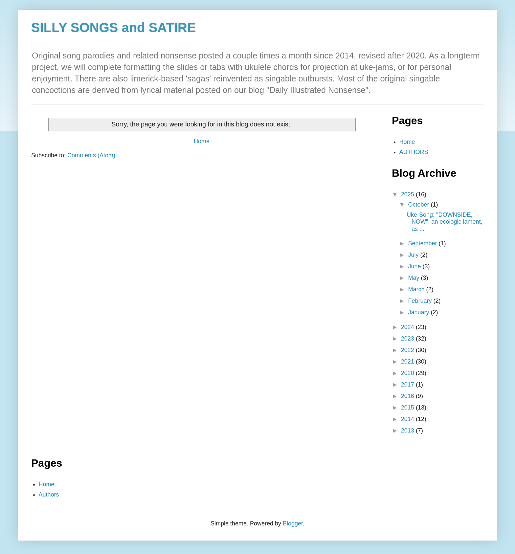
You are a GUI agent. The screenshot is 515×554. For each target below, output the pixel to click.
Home (202, 141)
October (419, 204)
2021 (408, 361)
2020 (408, 373)
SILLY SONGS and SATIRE (113, 27)
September (423, 243)
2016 (408, 396)
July (414, 255)
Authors (49, 494)
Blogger (293, 523)
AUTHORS (413, 152)
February (420, 301)
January (419, 312)
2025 (408, 194)
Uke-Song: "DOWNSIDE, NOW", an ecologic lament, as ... (444, 221)
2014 (408, 419)
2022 (408, 350)
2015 (408, 407)
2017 (408, 384)
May (414, 278)
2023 (408, 338)
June (415, 266)
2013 (408, 430)
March (417, 289)
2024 (408, 327)
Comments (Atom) (91, 155)
